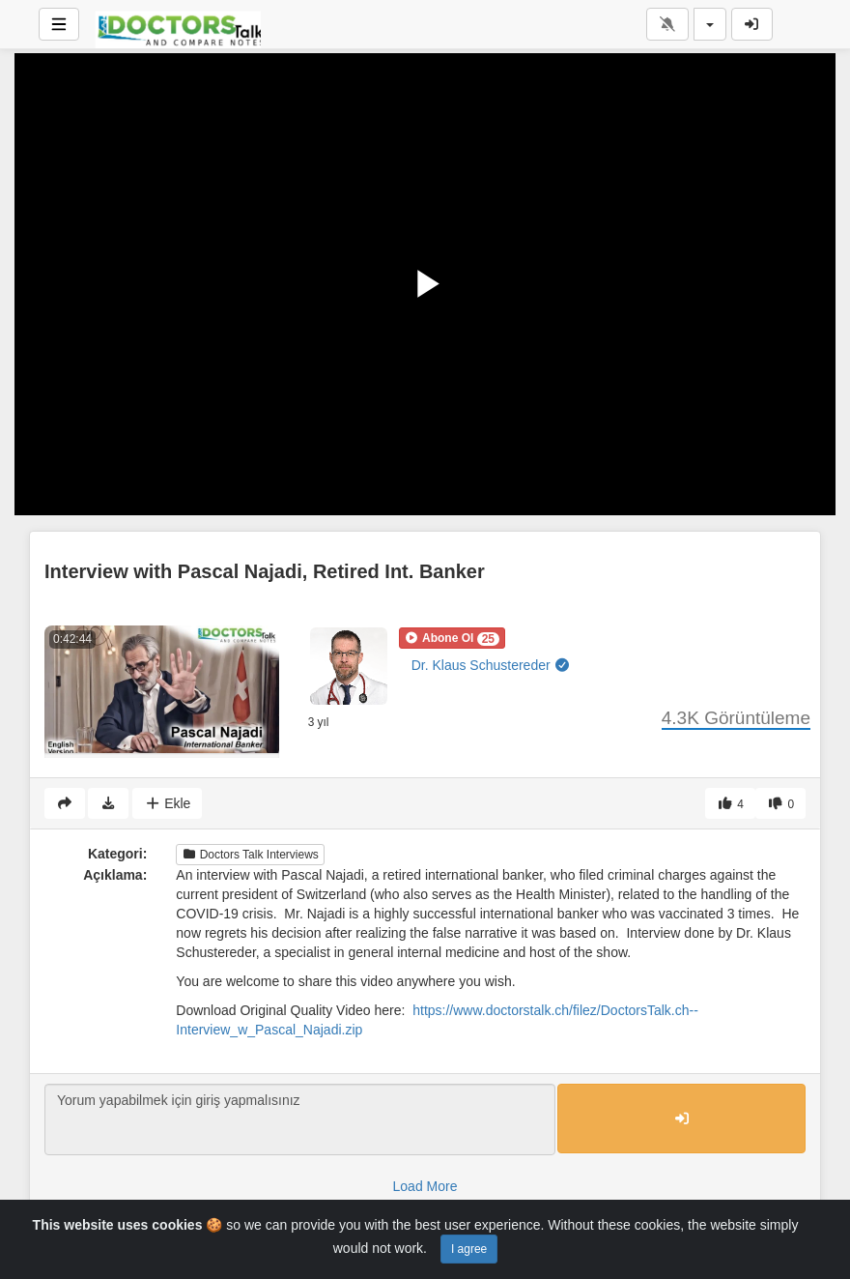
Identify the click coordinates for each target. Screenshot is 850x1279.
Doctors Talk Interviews (250, 854)
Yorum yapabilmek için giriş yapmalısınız (299, 1119)
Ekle (167, 803)
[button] (452, 638)
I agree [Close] (469, 1249)
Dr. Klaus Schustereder (491, 665)
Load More (425, 1186)
